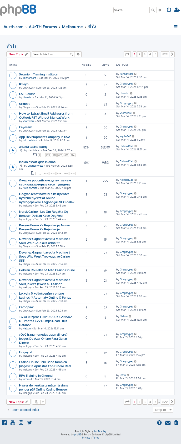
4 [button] (150, 54)
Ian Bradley (100, 431)
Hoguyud (25, 352)
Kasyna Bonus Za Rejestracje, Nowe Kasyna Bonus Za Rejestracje (44, 227)
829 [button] (165, 54)
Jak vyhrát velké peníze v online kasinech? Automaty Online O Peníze (45, 295)
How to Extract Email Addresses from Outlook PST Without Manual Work (45, 115)
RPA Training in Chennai (36, 375)
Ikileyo (24, 84)
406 (59, 173)
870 (48, 155)
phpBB (77, 434)
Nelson (27, 328)
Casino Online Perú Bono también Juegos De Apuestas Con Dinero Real (45, 364)
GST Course (27, 94)
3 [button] (145, 54)
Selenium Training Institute (38, 74)
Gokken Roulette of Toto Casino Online (47, 270)
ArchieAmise (30, 188)
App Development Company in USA (44, 137)
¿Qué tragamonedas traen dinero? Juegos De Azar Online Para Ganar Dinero (43, 338)
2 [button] (139, 54)
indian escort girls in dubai (37, 162)
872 (60, 155)
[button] (127, 54)
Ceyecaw (25, 127)
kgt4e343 (125, 136)
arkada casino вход (33, 146)
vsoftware (29, 121)
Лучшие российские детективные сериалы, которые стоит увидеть (45, 182)
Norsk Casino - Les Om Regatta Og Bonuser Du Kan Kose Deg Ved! (43, 213)
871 (54, 155)
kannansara (29, 77)
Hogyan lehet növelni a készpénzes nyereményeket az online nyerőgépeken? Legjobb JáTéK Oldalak (46, 198)
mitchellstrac (30, 140)
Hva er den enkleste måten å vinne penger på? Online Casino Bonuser (43, 387)
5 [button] (155, 54)
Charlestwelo (35, 165)
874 (73, 155)
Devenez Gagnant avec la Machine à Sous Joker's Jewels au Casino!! (44, 282)
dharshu (27, 97)
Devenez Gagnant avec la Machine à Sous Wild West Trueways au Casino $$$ (44, 256)
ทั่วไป (12, 46)
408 (72, 173)
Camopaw (26, 307)
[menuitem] (169, 10)
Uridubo (24, 103)
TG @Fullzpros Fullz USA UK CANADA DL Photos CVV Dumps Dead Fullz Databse (45, 321)
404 (46, 173)
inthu (26, 379)
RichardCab (127, 146)
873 (66, 155)
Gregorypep (126, 83)
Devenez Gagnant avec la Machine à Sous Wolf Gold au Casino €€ (44, 241)
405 (52, 173)
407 (66, 173)
